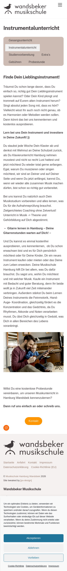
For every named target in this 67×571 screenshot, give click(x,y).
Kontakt (33, 420)
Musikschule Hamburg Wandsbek (23, 476)
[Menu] (60, 4)
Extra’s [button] (45, 54)
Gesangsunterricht (20, 40)
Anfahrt (21, 462)
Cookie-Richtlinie (16, 566)
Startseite (8, 462)
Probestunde (37, 62)
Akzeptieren (33, 538)
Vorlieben (33, 557)
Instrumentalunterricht (22, 47)
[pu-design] (26, 480)
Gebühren (15, 62)
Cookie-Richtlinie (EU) (43, 467)
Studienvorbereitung (21, 54)
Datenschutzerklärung (36, 566)
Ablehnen (33, 547)
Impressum (53, 566)
